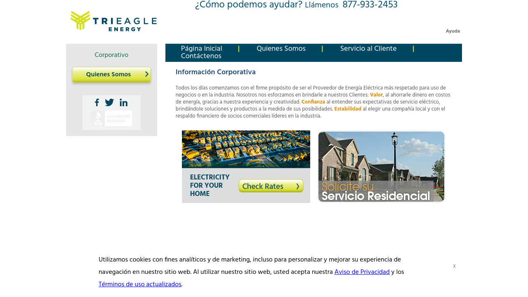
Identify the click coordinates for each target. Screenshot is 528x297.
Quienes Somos (108, 74)
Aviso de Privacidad (362, 272)
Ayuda (453, 31)
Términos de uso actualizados (140, 284)
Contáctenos (201, 56)
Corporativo (112, 55)
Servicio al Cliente (368, 49)
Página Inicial (201, 49)
